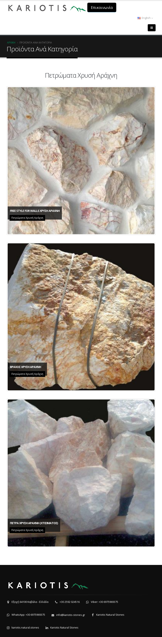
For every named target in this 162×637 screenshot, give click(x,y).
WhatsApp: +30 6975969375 (28, 614)
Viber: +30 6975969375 (104, 602)
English (145, 18)
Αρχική (11, 42)
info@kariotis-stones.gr (70, 615)
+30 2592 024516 (70, 602)
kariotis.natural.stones (25, 627)
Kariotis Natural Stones (110, 614)
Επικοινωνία (102, 7)
